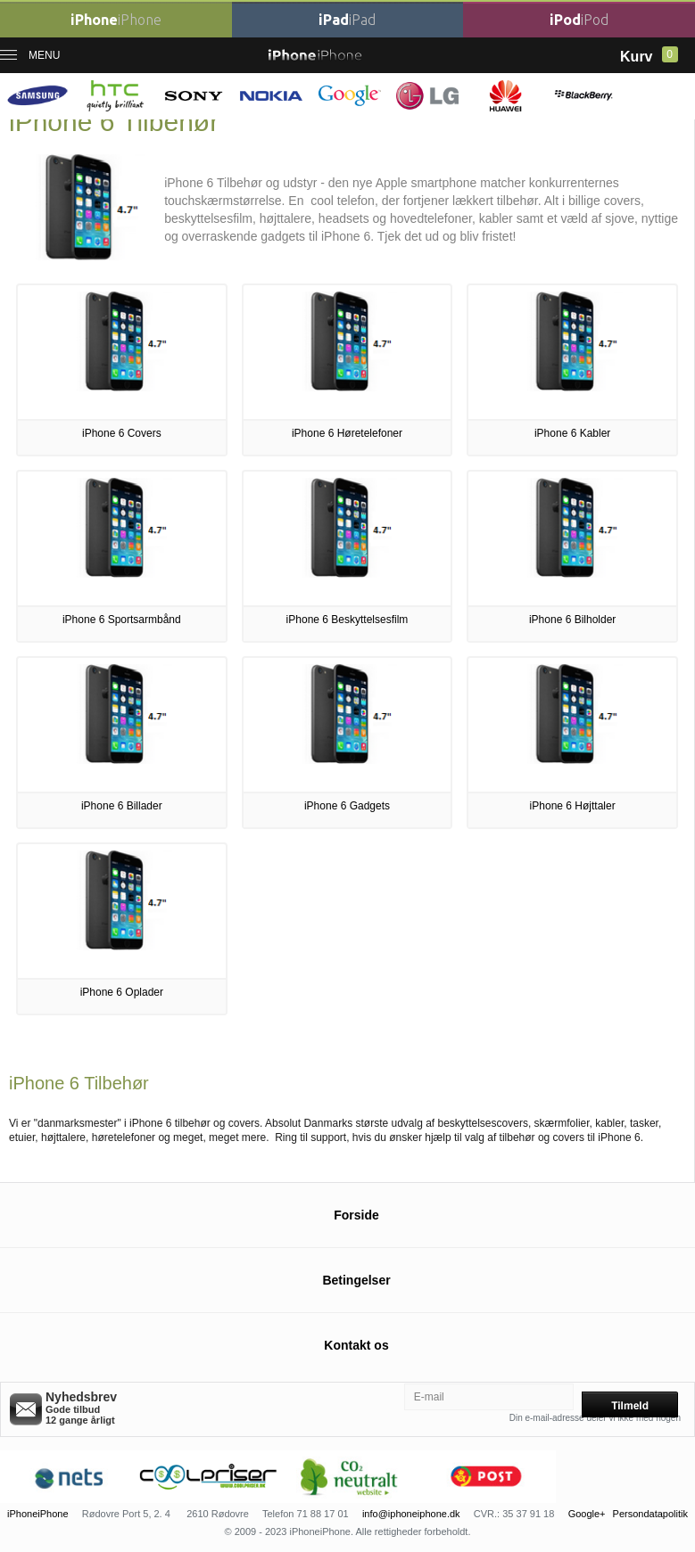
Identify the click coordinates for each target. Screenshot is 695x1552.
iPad (347, 20)
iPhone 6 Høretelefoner (347, 433)
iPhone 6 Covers (121, 433)
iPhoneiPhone (38, 1513)
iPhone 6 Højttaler (573, 806)
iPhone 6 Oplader (121, 992)
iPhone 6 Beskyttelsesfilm (347, 619)
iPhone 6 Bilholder (572, 619)
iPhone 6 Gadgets (347, 806)
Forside (356, 1215)
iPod (579, 20)
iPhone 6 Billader (121, 806)
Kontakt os (356, 1345)
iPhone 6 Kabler (572, 433)
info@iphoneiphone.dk (411, 1513)
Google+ (587, 1513)
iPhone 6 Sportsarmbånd (121, 619)
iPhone (115, 20)
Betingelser (356, 1280)
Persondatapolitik (650, 1513)
